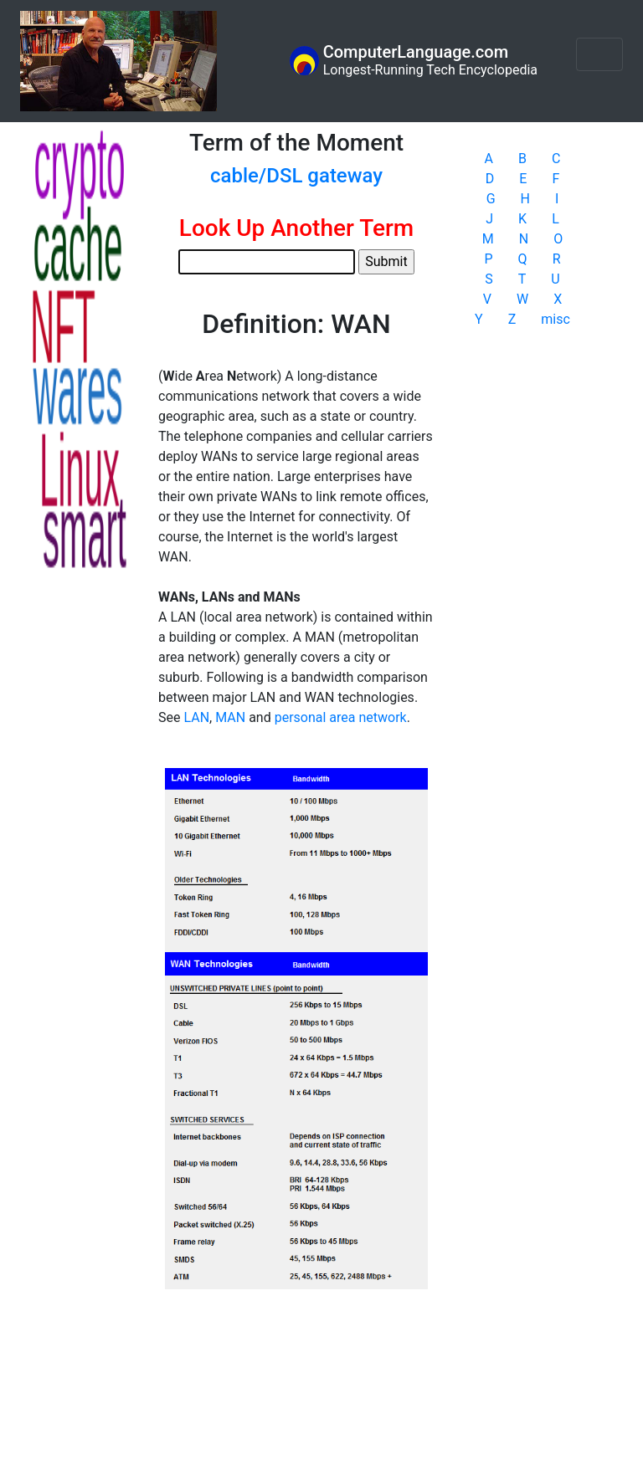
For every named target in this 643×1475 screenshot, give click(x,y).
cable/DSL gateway (296, 175)
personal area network (341, 717)
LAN (196, 717)
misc (555, 319)
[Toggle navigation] (599, 54)
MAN (230, 717)
